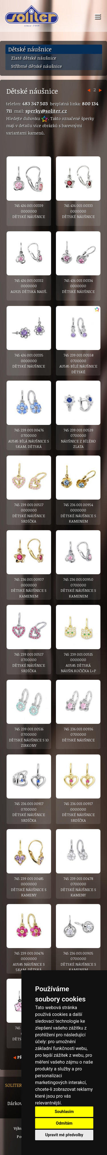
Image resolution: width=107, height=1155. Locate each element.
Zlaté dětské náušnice (33, 58)
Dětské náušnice (30, 49)
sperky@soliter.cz (46, 111)
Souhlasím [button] (64, 1111)
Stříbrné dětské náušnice (36, 66)
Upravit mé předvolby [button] (64, 1135)
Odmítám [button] (64, 1123)
